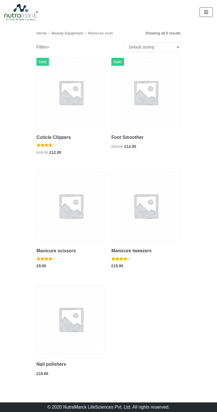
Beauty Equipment (67, 33)
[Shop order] (152, 47)
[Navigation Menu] (206, 12)
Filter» (42, 47)
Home (41, 33)
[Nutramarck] (21, 12)
